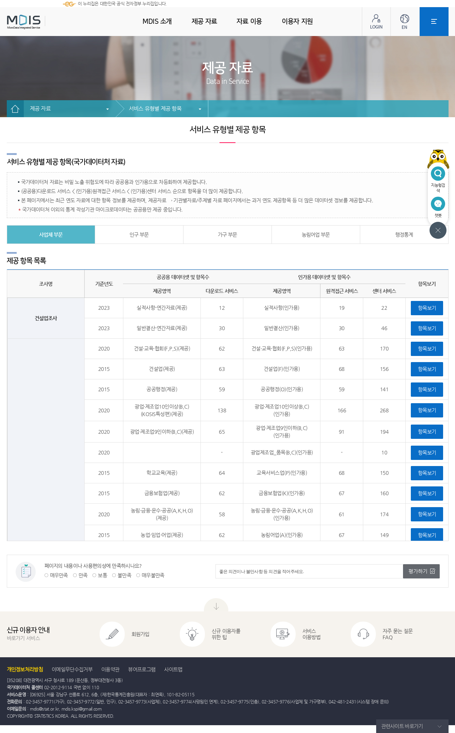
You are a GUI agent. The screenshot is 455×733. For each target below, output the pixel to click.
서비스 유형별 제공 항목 (155, 108)
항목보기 (427, 308)
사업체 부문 (51, 234)
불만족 (124, 575)
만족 (83, 575)
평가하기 (417, 571)
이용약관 (110, 669)
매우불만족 (153, 575)
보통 (102, 575)
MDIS (41, 22)
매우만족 (59, 575)
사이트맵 (173, 669)
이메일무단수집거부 (72, 669)
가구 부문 (227, 234)
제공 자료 (40, 108)
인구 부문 (138, 234)
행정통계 (404, 234)
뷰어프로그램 (141, 669)
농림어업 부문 (316, 234)
